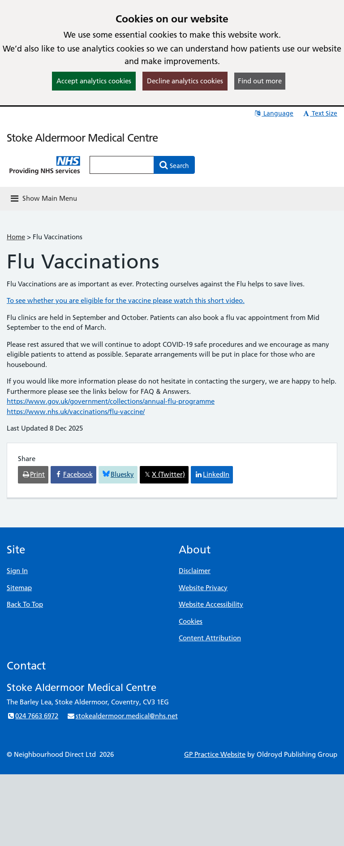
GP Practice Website (214, 754)
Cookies (190, 621)
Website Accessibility (211, 604)
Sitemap (19, 587)
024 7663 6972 (32, 716)
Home (16, 237)
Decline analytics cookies (185, 81)
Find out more (260, 81)
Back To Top (25, 604)
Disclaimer (195, 570)
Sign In (17, 570)
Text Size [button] (319, 113)
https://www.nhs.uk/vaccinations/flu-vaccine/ (76, 411)
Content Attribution (210, 638)
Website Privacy (203, 587)
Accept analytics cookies (93, 81)
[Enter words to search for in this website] (122, 165)
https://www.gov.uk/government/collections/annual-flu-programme (111, 401)
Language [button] (273, 113)
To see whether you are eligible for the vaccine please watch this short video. (126, 300)
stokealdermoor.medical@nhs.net (122, 716)
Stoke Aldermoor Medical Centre (82, 137)
